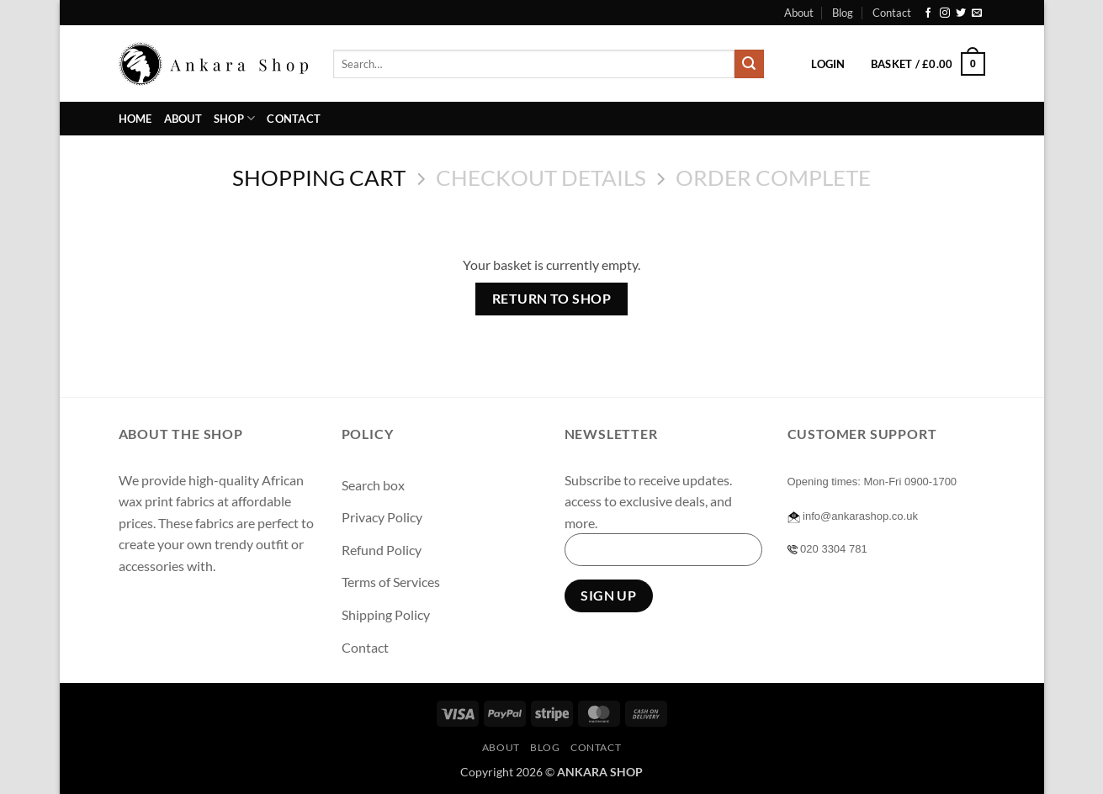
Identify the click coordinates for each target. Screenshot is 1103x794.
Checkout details (541, 177)
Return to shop (552, 298)
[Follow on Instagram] (945, 13)
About (799, 12)
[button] (828, 64)
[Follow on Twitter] (961, 13)
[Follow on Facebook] (928, 13)
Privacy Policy (382, 517)
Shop (234, 118)
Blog (842, 12)
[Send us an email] (977, 13)
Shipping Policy (386, 614)
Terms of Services (391, 582)
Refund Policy (382, 550)
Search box (373, 485)
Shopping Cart (319, 177)
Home (135, 118)
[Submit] (748, 64)
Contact (891, 12)
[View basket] (928, 63)
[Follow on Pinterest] (255, 608)
